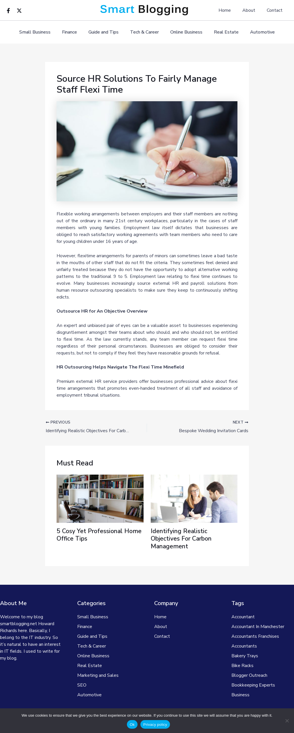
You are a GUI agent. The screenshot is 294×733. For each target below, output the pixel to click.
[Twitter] (19, 10)
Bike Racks (242, 665)
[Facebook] (8, 10)
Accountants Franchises (255, 636)
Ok (132, 724)
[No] (287, 721)
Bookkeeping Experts (253, 685)
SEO (81, 685)
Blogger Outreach (249, 675)
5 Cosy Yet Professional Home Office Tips (91, 535)
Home (230, 10)
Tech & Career (144, 32)
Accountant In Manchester (257, 626)
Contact (276, 10)
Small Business (41, 32)
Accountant (243, 617)
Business (240, 695)
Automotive (255, 32)
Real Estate (221, 32)
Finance (74, 32)
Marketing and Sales (98, 675)
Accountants (244, 646)
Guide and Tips (106, 32)
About (252, 10)
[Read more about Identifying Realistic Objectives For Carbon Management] (194, 499)
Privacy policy (155, 724)
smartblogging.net (18, 624)
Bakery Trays (244, 656)
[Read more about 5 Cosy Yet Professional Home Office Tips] (100, 499)
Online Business (184, 32)
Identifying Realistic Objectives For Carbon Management (183, 539)
